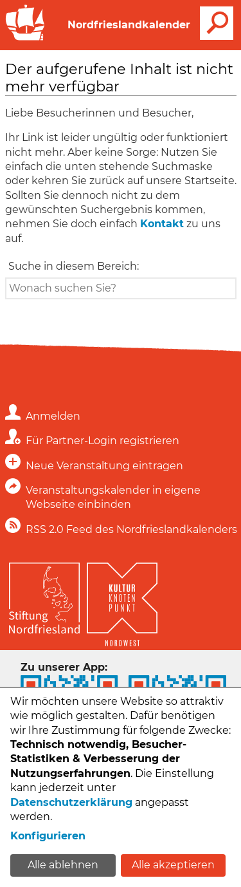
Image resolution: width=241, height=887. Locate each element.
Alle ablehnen (63, 865)
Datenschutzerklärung (71, 802)
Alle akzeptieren (173, 865)
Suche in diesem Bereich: (73, 266)
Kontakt (162, 224)
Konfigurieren (47, 836)
